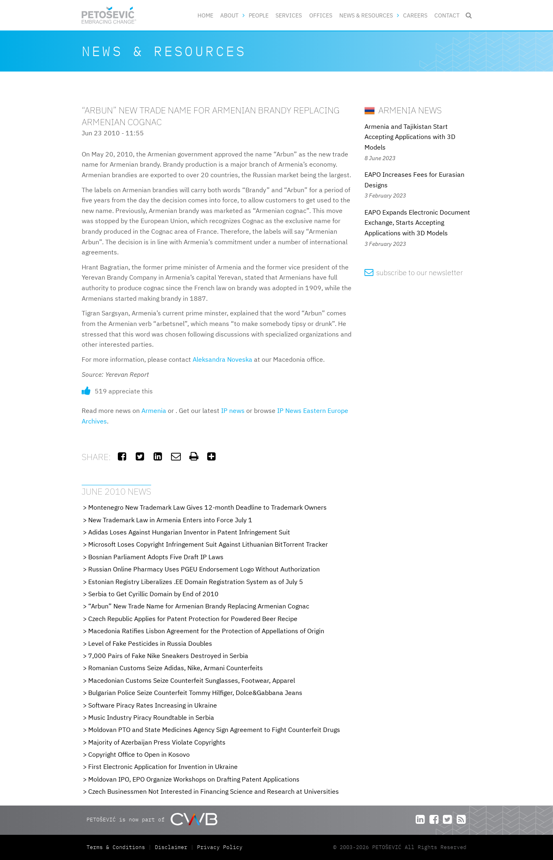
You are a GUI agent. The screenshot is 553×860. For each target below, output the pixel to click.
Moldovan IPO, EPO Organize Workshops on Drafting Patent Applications (193, 779)
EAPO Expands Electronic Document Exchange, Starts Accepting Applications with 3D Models (417, 222)
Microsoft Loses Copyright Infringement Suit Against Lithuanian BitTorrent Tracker (208, 544)
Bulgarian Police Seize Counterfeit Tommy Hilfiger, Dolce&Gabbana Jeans (195, 692)
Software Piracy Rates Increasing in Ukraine (152, 705)
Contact (447, 15)
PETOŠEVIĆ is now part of (152, 819)
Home (205, 15)
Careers (415, 15)
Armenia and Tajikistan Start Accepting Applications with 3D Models (409, 136)
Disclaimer (171, 847)
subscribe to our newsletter (413, 272)
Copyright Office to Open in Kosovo (139, 754)
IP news (233, 410)
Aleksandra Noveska (222, 359)
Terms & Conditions (117, 847)
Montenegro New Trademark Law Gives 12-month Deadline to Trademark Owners (207, 507)
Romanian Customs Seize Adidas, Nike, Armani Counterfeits (175, 668)
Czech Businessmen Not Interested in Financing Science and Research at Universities (213, 791)
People (259, 15)
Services (288, 15)
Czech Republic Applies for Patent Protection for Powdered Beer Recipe (192, 619)
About (229, 15)
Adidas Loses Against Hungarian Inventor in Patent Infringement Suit (189, 532)
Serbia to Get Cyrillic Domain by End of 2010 (153, 594)
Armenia (153, 410)
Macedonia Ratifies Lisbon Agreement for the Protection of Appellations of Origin (206, 631)
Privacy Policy (220, 847)
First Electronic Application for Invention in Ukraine (163, 766)
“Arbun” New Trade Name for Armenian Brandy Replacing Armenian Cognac (198, 606)
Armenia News (403, 110)
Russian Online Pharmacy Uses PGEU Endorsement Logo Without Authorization (204, 569)
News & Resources (366, 15)
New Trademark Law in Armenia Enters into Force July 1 (170, 520)
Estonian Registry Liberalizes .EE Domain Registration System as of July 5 (195, 582)
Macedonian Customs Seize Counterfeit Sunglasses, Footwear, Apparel (191, 680)
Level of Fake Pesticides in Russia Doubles (150, 643)
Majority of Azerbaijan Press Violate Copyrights (157, 742)
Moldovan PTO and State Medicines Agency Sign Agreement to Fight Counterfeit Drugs (214, 729)
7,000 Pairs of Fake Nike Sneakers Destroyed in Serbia (168, 656)
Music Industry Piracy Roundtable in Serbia (151, 717)
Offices (320, 15)
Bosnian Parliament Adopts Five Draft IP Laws (155, 557)
